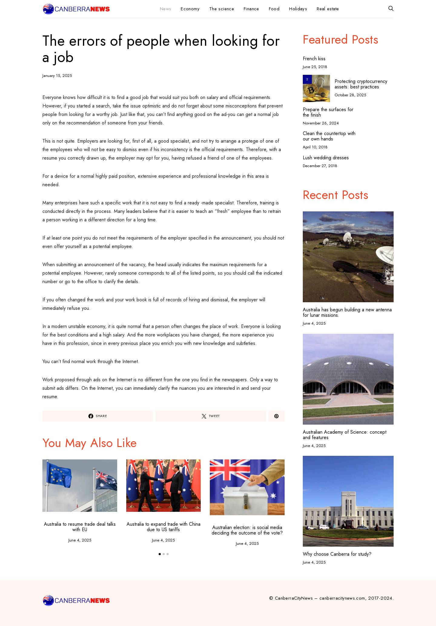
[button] (160, 554)
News (165, 8)
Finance (251, 8)
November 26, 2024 (321, 123)
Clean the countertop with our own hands (329, 136)
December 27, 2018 (320, 166)
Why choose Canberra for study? (337, 554)
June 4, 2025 (79, 540)
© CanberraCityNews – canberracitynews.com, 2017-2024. (331, 598)
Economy (190, 8)
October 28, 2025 (350, 95)
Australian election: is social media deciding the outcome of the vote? (247, 530)
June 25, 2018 (315, 67)
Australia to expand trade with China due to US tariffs (163, 527)
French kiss (314, 58)
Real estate (328, 8)
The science (221, 8)
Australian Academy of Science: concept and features (344, 435)
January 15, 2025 (57, 75)
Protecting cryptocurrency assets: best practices (361, 84)
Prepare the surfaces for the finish (328, 112)
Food (274, 8)
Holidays (298, 8)
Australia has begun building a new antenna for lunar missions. (347, 312)
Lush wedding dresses (326, 158)
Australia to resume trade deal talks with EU (80, 527)
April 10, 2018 (315, 147)
